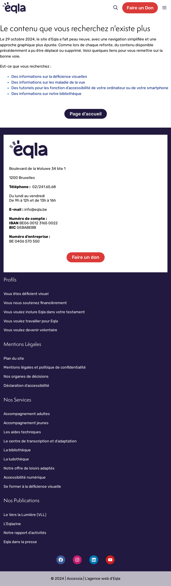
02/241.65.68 (44, 187)
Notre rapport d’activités (25, 532)
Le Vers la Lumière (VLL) (25, 514)
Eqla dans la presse (20, 542)
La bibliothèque (17, 450)
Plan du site (14, 358)
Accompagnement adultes (27, 413)
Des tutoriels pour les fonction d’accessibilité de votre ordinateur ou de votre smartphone (89, 88)
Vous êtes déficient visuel (26, 293)
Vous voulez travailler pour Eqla (31, 321)
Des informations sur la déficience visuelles (49, 76)
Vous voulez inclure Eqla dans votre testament (44, 312)
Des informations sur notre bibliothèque (46, 93)
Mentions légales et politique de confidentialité (45, 367)
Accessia (74, 578)
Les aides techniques (22, 432)
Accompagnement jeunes (26, 423)
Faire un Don (140, 7)
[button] (115, 8)
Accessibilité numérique (25, 477)
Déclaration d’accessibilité (26, 385)
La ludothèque (16, 459)
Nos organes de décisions (26, 376)
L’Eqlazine (12, 524)
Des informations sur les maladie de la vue (48, 82)
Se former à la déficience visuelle (32, 486)
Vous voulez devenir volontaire (30, 330)
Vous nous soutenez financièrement (35, 303)
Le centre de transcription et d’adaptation (40, 441)
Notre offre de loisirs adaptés (29, 468)
